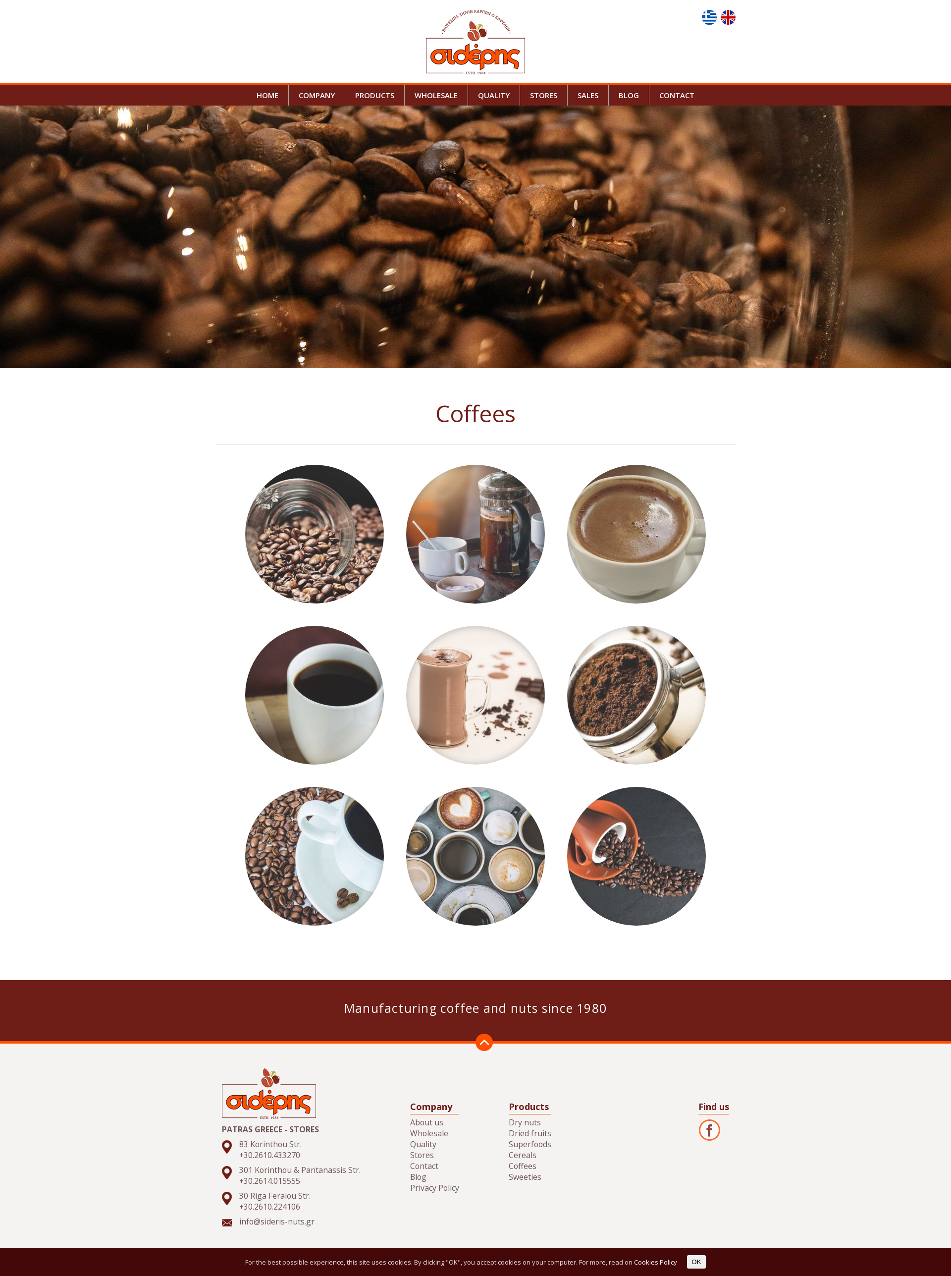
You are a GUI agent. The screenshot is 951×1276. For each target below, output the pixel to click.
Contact (424, 1166)
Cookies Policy (655, 1262)
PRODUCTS (374, 95)
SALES (588, 95)
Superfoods (530, 1144)
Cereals (522, 1155)
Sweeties (525, 1176)
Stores (422, 1155)
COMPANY (317, 95)
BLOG (629, 95)
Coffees (522, 1166)
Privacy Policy (434, 1187)
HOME (267, 95)
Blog (418, 1176)
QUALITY (494, 95)
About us (426, 1122)
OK (696, 1262)
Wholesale (429, 1133)
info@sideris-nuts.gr (277, 1221)
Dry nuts (525, 1122)
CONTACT (676, 95)
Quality (423, 1144)
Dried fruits (530, 1133)
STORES (543, 95)
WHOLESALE (436, 95)
